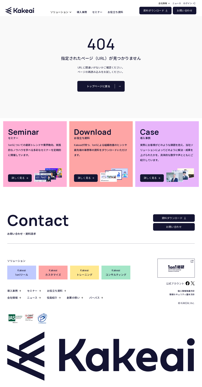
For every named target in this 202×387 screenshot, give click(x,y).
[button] (61, 12)
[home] (20, 7)
